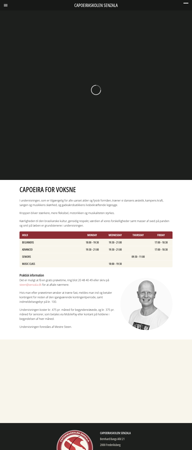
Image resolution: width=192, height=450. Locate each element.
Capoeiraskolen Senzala (96, 5)
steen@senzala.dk (30, 285)
